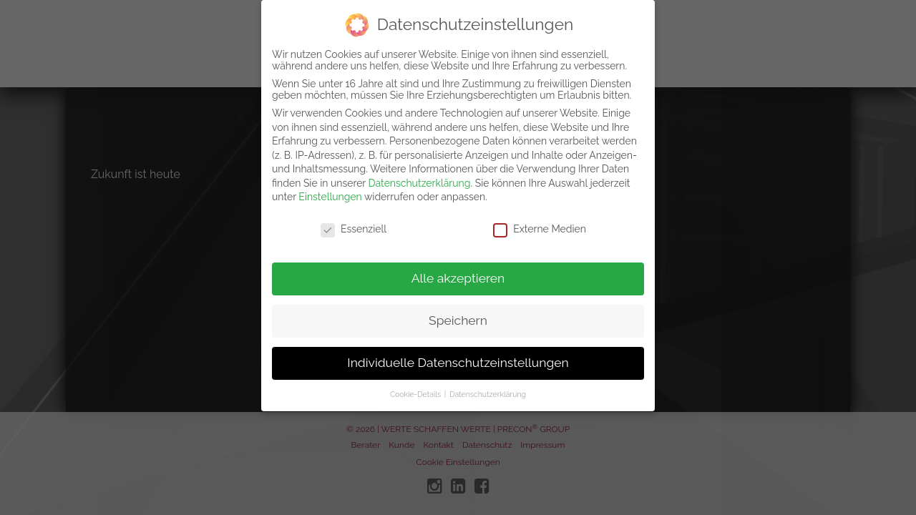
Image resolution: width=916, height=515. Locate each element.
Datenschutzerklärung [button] (487, 384)
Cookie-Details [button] (416, 384)
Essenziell (353, 219)
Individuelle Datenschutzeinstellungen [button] (457, 352)
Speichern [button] (458, 310)
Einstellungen (329, 186)
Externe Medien (539, 219)
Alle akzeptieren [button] (458, 268)
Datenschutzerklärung (420, 173)
